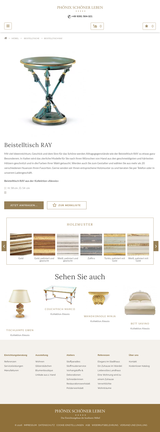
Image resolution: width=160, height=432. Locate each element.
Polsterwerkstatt (75, 388)
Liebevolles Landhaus (109, 370)
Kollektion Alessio (20, 335)
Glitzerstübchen (43, 366)
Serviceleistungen (13, 366)
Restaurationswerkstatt (78, 383)
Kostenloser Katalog (139, 366)
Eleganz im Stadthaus (109, 361)
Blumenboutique (44, 370)
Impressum (30, 425)
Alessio (53, 180)
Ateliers (71, 355)
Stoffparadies (73, 361)
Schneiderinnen (75, 379)
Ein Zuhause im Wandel (110, 366)
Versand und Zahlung (133, 425)
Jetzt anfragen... (24, 205)
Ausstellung (41, 355)
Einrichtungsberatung (15, 355)
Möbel (15, 38)
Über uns (133, 355)
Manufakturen (11, 370)
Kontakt (133, 361)
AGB (87, 425)
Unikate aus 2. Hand (45, 375)
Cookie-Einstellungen (70, 425)
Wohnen (39, 361)
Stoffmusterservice (76, 366)
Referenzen (10, 361)
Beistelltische (31, 38)
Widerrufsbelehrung (105, 425)
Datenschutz (46, 425)
